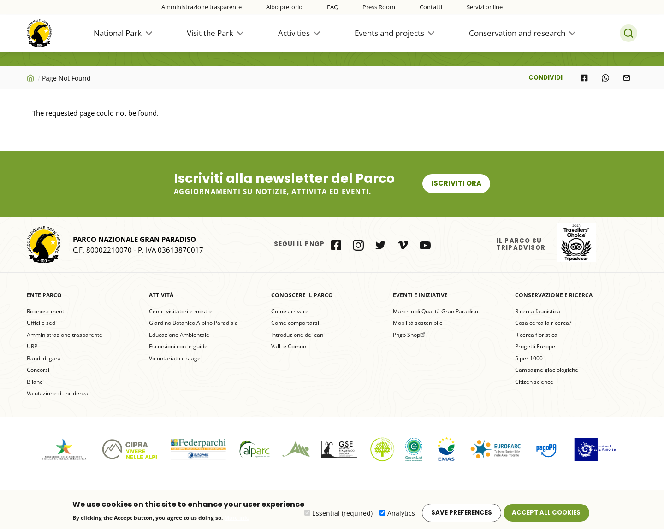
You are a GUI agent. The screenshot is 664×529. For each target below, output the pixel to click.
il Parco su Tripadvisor (576, 242)
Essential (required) (342, 515)
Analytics (401, 515)
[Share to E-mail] (626, 78)
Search (628, 33)
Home (31, 77)
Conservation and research (517, 33)
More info (237, 521)
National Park (118, 33)
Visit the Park (210, 33)
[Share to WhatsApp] (605, 78)
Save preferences (461, 515)
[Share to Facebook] (584, 78)
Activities (294, 33)
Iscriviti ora (456, 183)
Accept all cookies (546, 515)
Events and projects (389, 33)
